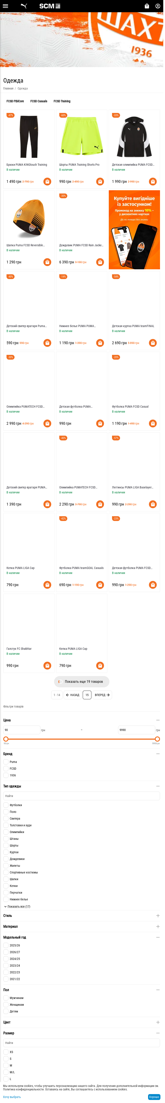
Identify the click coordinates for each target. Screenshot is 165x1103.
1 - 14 (57, 695)
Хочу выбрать (12, 1097)
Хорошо (154, 1097)
